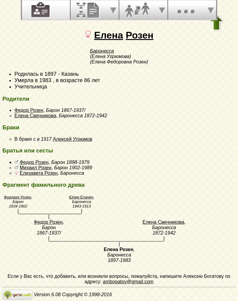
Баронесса (102, 51)
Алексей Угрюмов (72, 139)
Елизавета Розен (38, 173)
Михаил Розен (35, 167)
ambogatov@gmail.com (128, 281)
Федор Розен (28, 110)
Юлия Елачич (81, 197)
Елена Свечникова (35, 115)
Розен (139, 35)
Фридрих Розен (17, 197)
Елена (108, 35)
